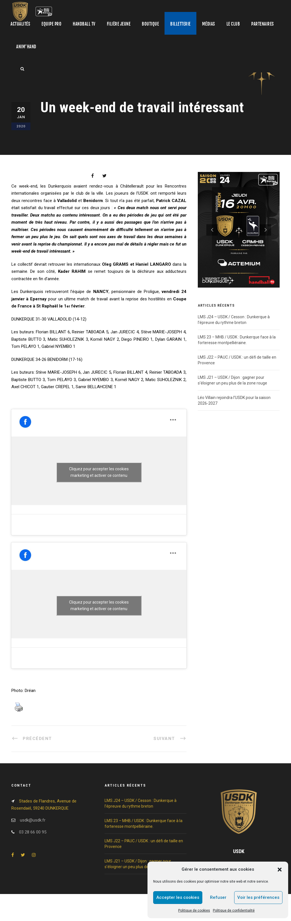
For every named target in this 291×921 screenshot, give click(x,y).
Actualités (20, 24)
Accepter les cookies (177, 897)
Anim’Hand (26, 46)
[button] (279, 869)
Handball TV (84, 24)
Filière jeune (119, 24)
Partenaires (262, 24)
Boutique (150, 24)
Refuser (218, 897)
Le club (233, 24)
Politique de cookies (194, 910)
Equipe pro (51, 24)
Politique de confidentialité (234, 910)
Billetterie (180, 24)
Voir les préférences (258, 897)
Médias (208, 24)
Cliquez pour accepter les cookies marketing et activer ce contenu (99, 472)
